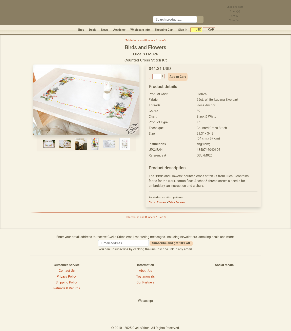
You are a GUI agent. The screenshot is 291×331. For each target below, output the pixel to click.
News (105, 30)
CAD (209, 30)
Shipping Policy (67, 282)
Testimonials (145, 276)
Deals (92, 30)
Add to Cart (177, 77)
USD (196, 30)
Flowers (162, 202)
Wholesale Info (140, 30)
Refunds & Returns (66, 288)
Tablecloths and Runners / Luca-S (145, 40)
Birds (152, 202)
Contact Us (67, 271)
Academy (119, 30)
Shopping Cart (164, 30)
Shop (80, 30)
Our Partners (145, 282)
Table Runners (176, 202)
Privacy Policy (67, 276)
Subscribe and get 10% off (171, 243)
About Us (145, 271)
